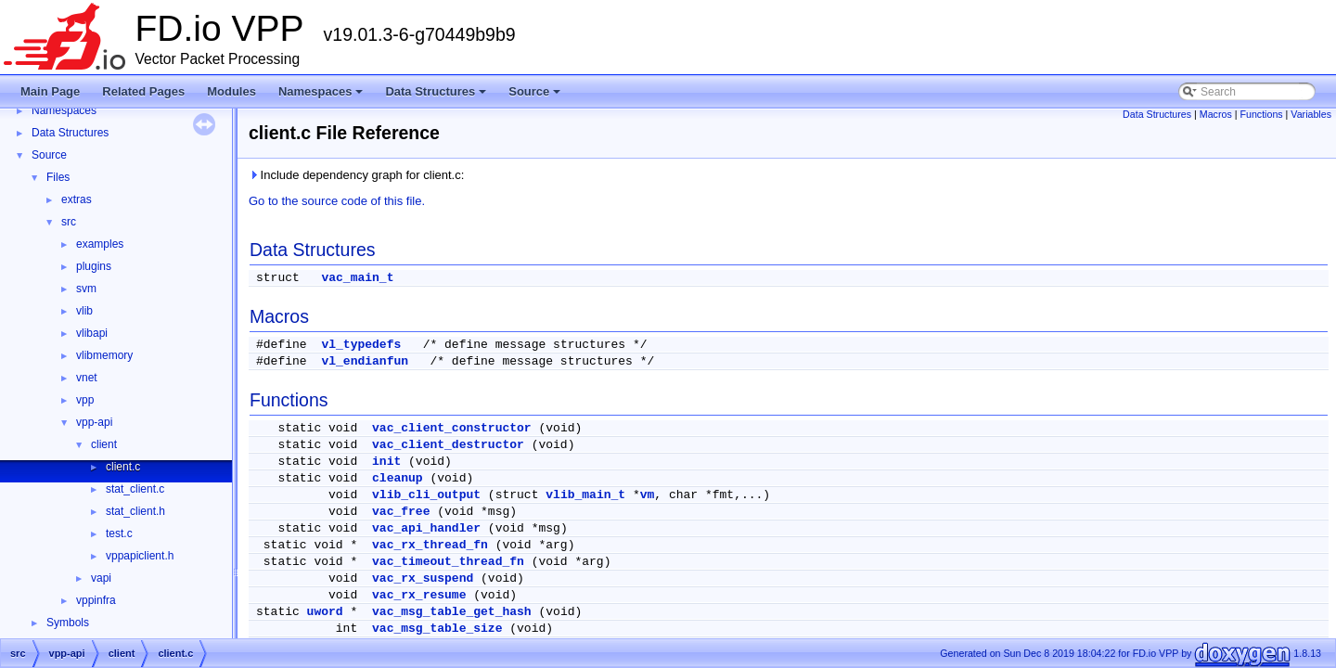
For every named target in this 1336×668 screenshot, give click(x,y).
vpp (85, 399)
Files (58, 177)
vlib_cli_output (426, 495)
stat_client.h (135, 511)
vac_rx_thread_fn (430, 545)
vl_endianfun (364, 361)
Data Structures (437, 96)
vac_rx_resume (419, 595)
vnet (86, 377)
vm (647, 495)
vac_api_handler (426, 528)
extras (76, 199)
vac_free (401, 512)
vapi (101, 578)
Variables (1311, 114)
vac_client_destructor (448, 445)
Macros (1216, 114)
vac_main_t (357, 278)
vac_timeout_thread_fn (448, 562)
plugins (93, 266)
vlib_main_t (585, 495)
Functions (1261, 114)
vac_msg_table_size (437, 629)
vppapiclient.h (139, 555)
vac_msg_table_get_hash (452, 612)
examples (99, 244)
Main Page (50, 91)
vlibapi (92, 333)
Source (535, 96)
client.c (123, 466)
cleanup (397, 478)
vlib (84, 310)
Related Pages (143, 91)
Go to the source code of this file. (337, 201)
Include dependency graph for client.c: (356, 175)
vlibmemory (104, 355)
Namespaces (322, 96)
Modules (231, 91)
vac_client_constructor (452, 428)
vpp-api (94, 422)
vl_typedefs (361, 345)
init (386, 462)
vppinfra (96, 600)
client (104, 444)
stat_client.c (135, 488)
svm (86, 288)
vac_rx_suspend (422, 578)
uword (325, 612)
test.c (119, 533)
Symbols (67, 622)
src (68, 221)
